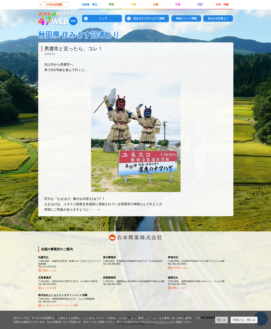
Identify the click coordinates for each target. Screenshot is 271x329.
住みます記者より (218, 18)
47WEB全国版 (54, 4)
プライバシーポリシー (158, 321)
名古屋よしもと (180, 267)
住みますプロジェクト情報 (148, 18)
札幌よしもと (49, 270)
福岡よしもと (179, 287)
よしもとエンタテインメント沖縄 (60, 305)
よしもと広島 (49, 287)
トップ (103, 18)
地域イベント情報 (186, 18)
